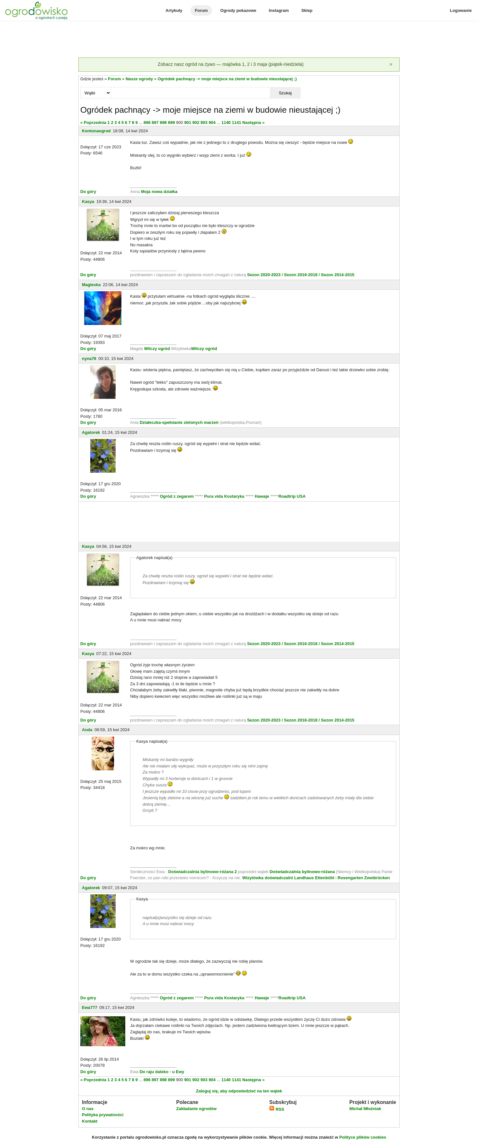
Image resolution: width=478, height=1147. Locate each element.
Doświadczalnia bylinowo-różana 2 (202, 871)
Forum (201, 10)
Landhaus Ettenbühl (314, 877)
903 (204, 122)
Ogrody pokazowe (238, 10)
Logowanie (461, 10)
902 (195, 122)
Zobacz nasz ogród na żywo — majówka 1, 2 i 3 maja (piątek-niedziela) (231, 64)
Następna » (253, 122)
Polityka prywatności (102, 1114)
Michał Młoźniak (365, 1108)
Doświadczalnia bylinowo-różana (302, 871)
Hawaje (262, 496)
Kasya (88, 201)
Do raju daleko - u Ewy (162, 1071)
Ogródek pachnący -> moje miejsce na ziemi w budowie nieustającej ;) (227, 78)
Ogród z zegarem (177, 496)
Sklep (307, 10)
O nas (87, 1108)
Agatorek (91, 432)
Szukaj (285, 93)
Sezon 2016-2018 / (302, 274)
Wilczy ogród (157, 348)
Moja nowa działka (159, 191)
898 (163, 122)
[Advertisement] (239, 39)
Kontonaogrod (96, 130)
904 (212, 122)
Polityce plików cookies (362, 1137)
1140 (226, 122)
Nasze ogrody (139, 78)
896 (147, 122)
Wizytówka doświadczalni (267, 877)
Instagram (279, 10)
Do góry (88, 191)
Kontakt (89, 1121)
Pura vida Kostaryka (224, 496)
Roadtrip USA (292, 496)
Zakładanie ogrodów (196, 1108)
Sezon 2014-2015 (337, 274)
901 (187, 122)
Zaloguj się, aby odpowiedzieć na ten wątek (239, 1091)
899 (171, 122)
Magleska (91, 284)
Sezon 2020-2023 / (265, 274)
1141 (236, 122)
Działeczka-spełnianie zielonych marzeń (178, 422)
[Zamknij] (391, 64)
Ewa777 (89, 1007)
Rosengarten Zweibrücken (364, 877)
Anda (87, 729)
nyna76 (89, 358)
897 (155, 122)
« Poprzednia (93, 122)
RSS (276, 1109)
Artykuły (173, 10)
